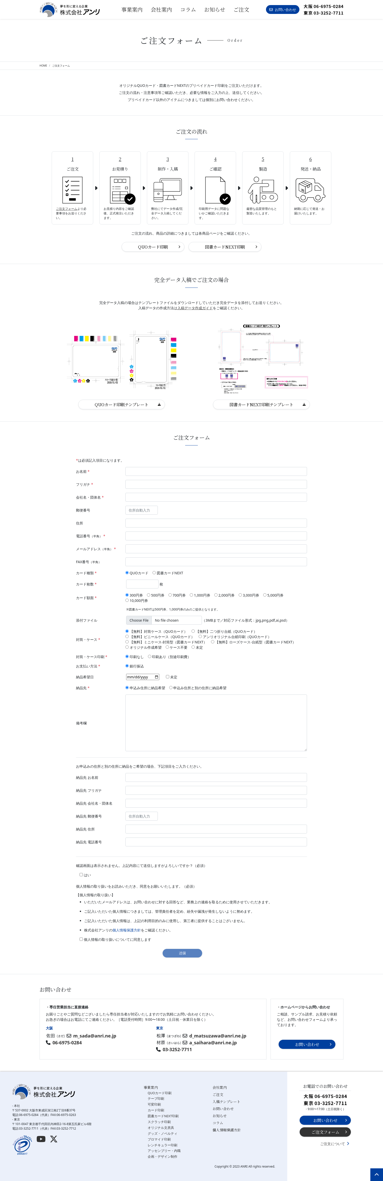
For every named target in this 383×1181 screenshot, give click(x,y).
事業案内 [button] (132, 9)
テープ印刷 (156, 1098)
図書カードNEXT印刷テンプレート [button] (261, 404)
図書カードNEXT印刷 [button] (225, 247)
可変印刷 (154, 1104)
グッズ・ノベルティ (162, 1133)
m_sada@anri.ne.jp (94, 1036)
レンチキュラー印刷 (162, 1145)
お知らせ (214, 9)
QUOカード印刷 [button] (153, 247)
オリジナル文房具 (161, 1128)
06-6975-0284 (67, 1043)
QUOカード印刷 (159, 1093)
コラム (188, 9)
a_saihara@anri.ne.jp (213, 1043)
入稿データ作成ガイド (195, 308)
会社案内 (161, 9)
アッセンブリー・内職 (164, 1151)
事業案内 (151, 1087)
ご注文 (241, 9)
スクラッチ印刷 (159, 1122)
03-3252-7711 (177, 1049)
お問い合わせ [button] (282, 9)
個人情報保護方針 (126, 930)
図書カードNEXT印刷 (163, 1116)
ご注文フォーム (66, 209)
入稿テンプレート (226, 1101)
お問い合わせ (223, 1108)
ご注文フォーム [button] (325, 1132)
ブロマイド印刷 (159, 1139)
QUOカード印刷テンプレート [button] (121, 404)
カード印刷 (156, 1110)
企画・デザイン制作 (162, 1156)
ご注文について (332, 1143)
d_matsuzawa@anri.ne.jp (217, 1036)
